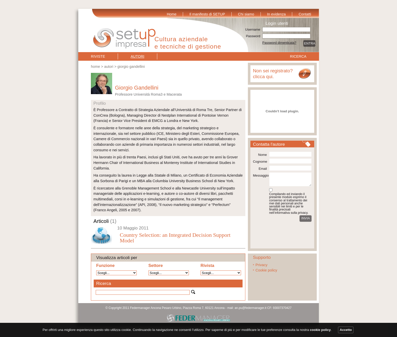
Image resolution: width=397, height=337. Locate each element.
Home (171, 14)
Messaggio (260, 175)
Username (252, 29)
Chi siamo (246, 14)
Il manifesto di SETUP (207, 14)
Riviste (98, 56)
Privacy (261, 265)
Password (253, 36)
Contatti (305, 14)
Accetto (346, 330)
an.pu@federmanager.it (250, 308)
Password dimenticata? (279, 43)
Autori (137, 56)
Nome (262, 155)
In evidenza (276, 14)
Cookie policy (266, 270)
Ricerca (298, 56)
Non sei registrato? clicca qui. (273, 73)
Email (263, 169)
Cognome (260, 161)
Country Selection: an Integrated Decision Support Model (175, 238)
